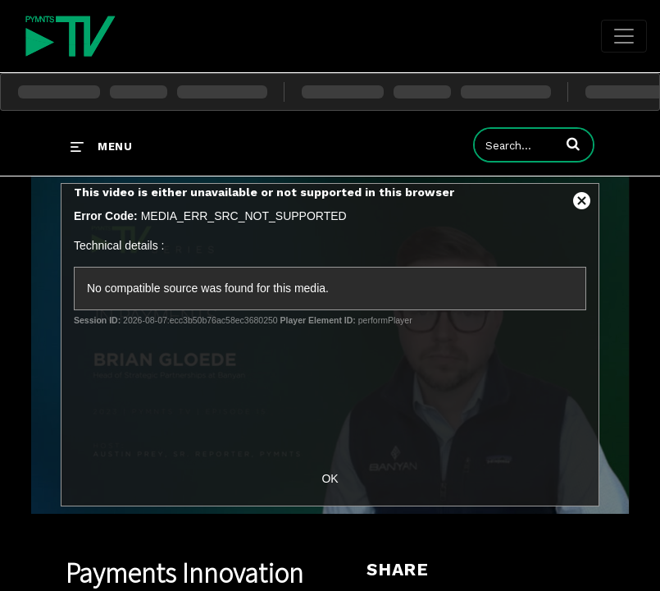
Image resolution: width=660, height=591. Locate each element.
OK (329, 478)
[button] (573, 143)
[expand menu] (101, 146)
